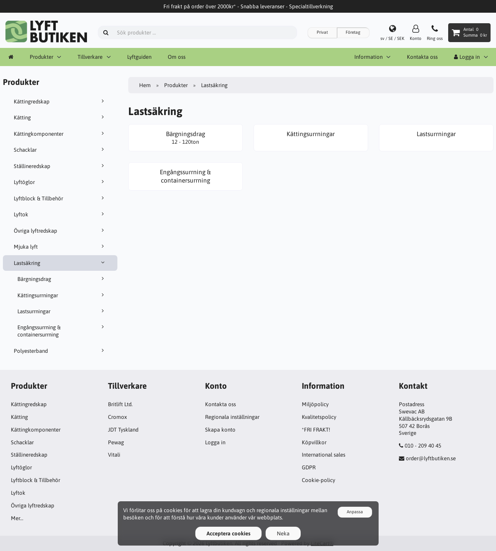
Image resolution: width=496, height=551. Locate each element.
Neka (283, 533)
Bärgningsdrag (62, 279)
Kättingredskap (60, 101)
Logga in (467, 57)
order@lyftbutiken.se (431, 458)
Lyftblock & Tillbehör (60, 198)
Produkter (41, 57)
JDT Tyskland (123, 429)
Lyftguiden (139, 57)
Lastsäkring (60, 263)
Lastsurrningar (62, 311)
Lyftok (60, 214)
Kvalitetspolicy (319, 417)
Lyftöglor (60, 182)
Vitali (114, 455)
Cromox (117, 417)
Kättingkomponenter (60, 133)
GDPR (309, 467)
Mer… (17, 518)
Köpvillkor (314, 442)
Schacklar (60, 149)
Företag (353, 32)
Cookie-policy (318, 480)
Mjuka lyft (60, 246)
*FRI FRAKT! (316, 429)
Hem (145, 85)
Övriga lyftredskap (60, 230)
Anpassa (355, 511)
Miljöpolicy (315, 404)
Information (368, 57)
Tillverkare (90, 57)
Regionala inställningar (232, 417)
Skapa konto (220, 429)
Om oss (177, 57)
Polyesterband (60, 350)
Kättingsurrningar (62, 295)
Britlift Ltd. (120, 404)
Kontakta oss (422, 57)
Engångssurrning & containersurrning (62, 331)
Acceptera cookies (228, 533)
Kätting (60, 117)
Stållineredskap (60, 166)
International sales (323, 455)
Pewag (116, 442)
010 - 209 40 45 (423, 445)
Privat (322, 32)
